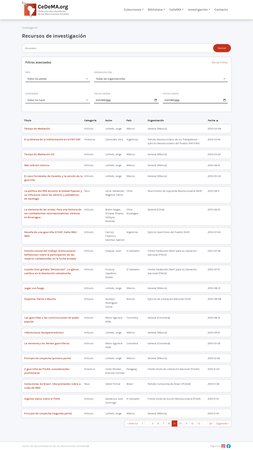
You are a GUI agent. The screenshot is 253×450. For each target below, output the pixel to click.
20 (210, 423)
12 (192, 423)
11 (186, 423)
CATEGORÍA (31, 93)
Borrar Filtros (220, 62)
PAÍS (27, 72)
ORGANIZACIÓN (103, 72)
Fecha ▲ (213, 120)
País (129, 120)
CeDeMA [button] (175, 9)
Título (27, 120)
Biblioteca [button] (155, 9)
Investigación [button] (198, 9)
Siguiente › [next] (222, 423)
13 (199, 423)
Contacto (221, 9)
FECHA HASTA (170, 93)
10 (180, 423)
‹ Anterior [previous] (132, 423)
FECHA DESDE (102, 93)
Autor (108, 120)
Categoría (90, 120)
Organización (156, 120)
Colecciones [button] (132, 9)
